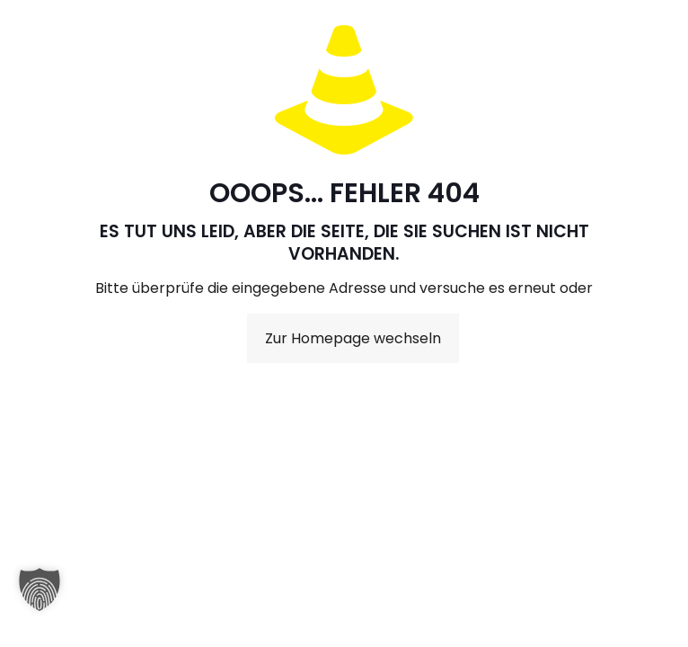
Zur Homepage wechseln (353, 338)
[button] (39, 598)
